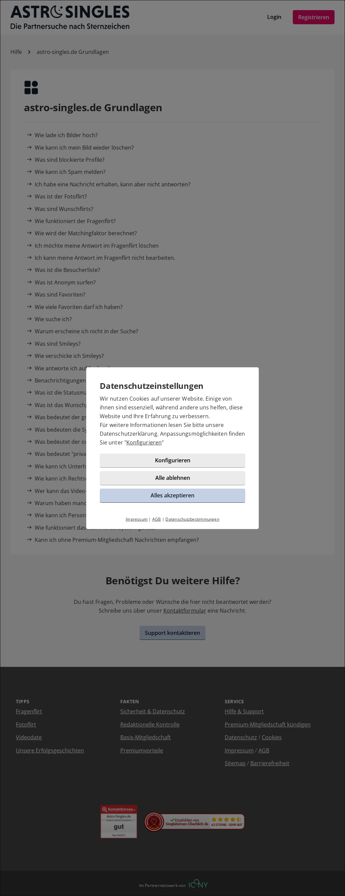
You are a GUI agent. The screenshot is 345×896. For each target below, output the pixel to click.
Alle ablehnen (172, 478)
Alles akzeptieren (172, 495)
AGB (156, 519)
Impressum (137, 519)
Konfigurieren (144, 442)
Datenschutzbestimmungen (192, 519)
